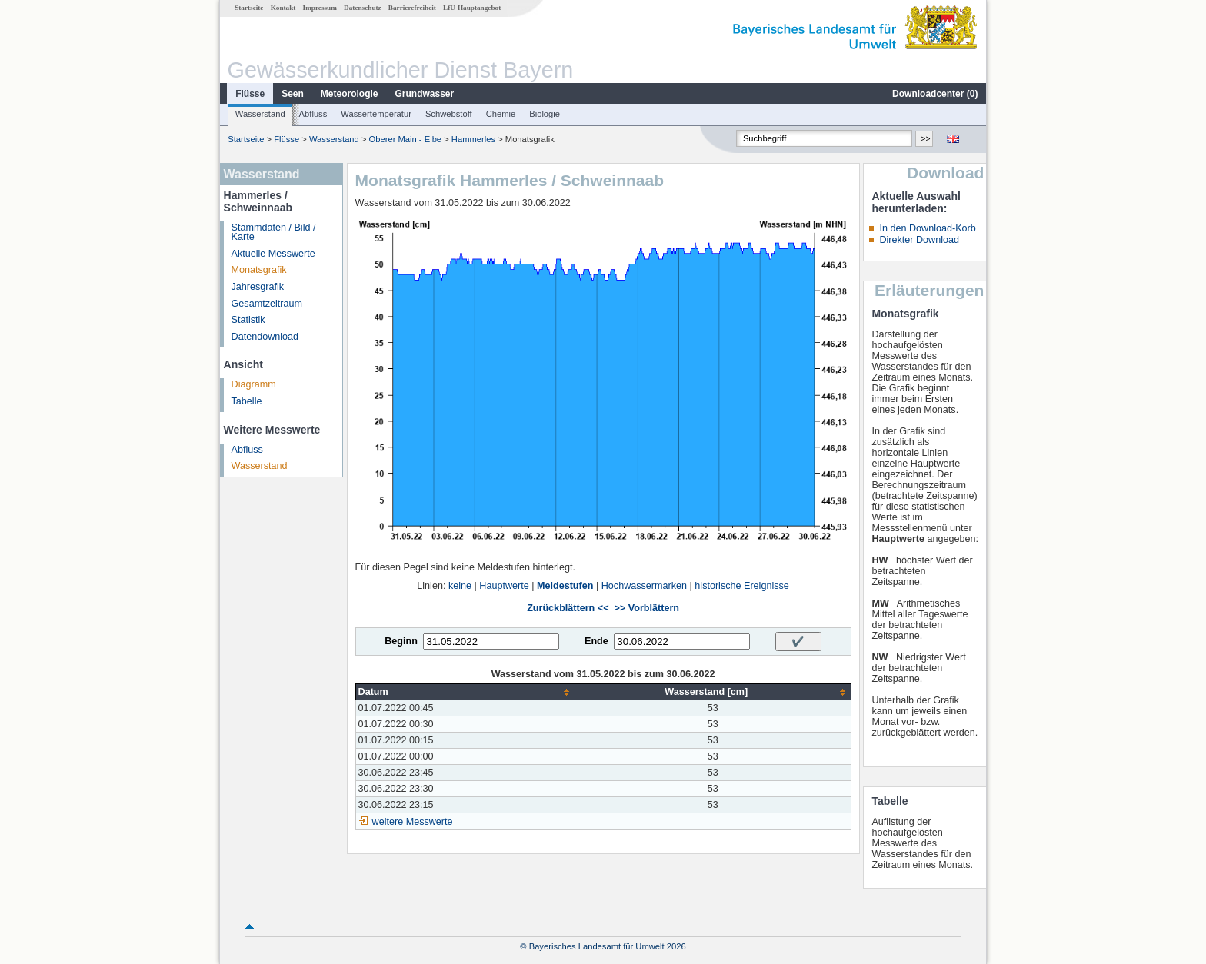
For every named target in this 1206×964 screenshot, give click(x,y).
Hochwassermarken (644, 585)
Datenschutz (362, 8)
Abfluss (313, 113)
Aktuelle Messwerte (273, 253)
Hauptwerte (503, 585)
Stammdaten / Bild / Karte (274, 232)
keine (459, 585)
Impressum (320, 8)
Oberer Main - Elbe (405, 139)
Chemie (501, 113)
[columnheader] (465, 692)
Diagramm (254, 384)
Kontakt (283, 8)
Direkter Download (919, 239)
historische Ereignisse (742, 585)
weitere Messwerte (412, 821)
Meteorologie (349, 93)
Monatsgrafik (259, 269)
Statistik (248, 319)
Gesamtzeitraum (267, 303)
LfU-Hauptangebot (472, 8)
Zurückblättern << (567, 608)
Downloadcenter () (935, 93)
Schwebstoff (448, 113)
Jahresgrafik (258, 286)
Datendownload (265, 336)
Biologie (544, 113)
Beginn (401, 641)
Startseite (249, 8)
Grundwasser (425, 93)
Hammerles (473, 139)
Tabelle (247, 401)
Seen (293, 93)
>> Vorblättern (647, 608)
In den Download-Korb (927, 228)
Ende (596, 641)
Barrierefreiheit (412, 8)
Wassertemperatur (376, 113)
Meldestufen (565, 585)
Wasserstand (260, 113)
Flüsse (250, 93)
